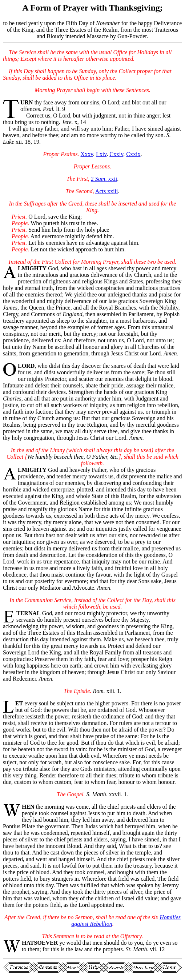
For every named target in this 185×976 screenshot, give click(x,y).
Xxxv (87, 154)
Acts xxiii (106, 191)
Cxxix (133, 154)
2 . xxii (104, 179)
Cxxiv (116, 154)
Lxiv (101, 154)
